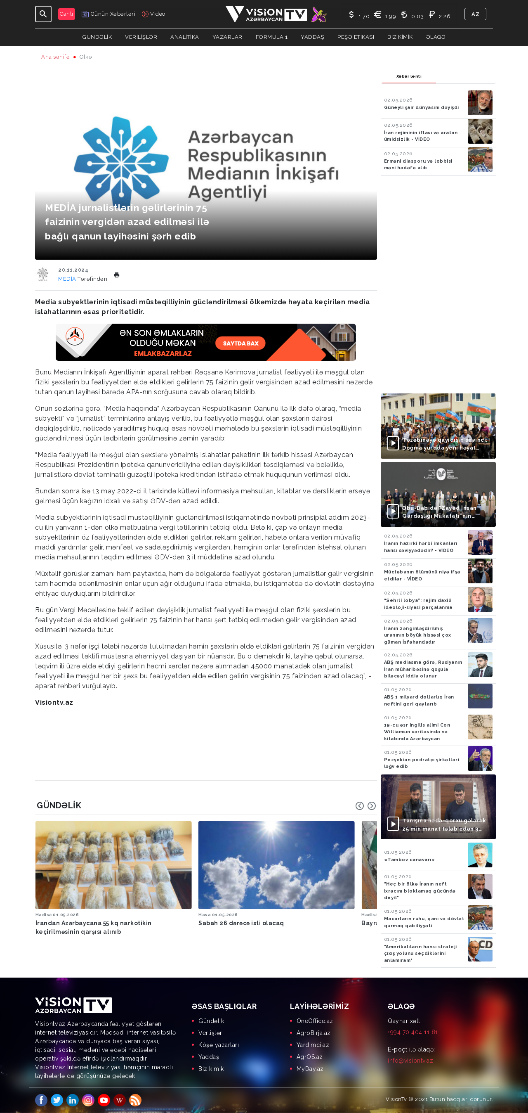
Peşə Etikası (355, 37)
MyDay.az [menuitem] (310, 1069)
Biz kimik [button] (400, 37)
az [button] (475, 14)
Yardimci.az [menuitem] (313, 1045)
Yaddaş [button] (312, 37)
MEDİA (68, 279)
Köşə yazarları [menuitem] (218, 1045)
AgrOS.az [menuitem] (310, 1057)
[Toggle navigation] (43, 14)
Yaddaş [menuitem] (208, 1057)
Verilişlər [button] (141, 37)
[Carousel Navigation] (366, 805)
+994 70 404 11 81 (413, 1032)
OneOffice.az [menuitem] (315, 1021)
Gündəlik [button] (97, 37)
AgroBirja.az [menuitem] (314, 1033)
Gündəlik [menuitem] (211, 1021)
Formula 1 (272, 37)
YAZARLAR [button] (227, 37)
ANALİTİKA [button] (184, 37)
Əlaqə (436, 37)
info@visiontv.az (410, 1060)
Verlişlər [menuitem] (210, 1033)
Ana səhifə (55, 57)
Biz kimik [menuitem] (211, 1069)
